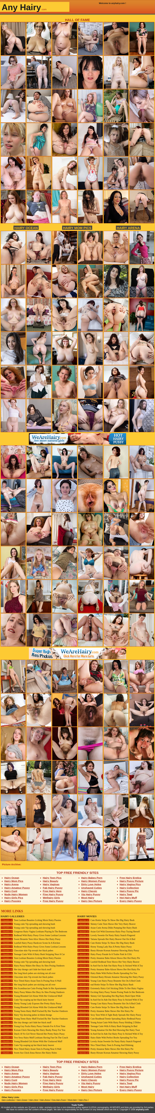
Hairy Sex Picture (91, 901)
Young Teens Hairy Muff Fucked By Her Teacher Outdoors (34, 1011)
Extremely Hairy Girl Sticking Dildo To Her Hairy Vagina (110, 988)
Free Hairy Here (52, 891)
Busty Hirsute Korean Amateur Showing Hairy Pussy (108, 950)
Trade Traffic (78, 1105)
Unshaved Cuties (91, 887)
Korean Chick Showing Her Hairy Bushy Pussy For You (33, 1030)
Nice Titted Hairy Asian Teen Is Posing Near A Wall (31, 981)
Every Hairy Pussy (131, 901)
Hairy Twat (126, 894)
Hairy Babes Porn (91, 877)
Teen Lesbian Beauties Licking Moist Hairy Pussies (31, 920)
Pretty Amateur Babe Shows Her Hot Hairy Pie (105, 1011)
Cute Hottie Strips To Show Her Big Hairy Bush (105, 920)
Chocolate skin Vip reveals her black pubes (27, 950)
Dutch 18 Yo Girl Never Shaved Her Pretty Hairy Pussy (33, 1034)
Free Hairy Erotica (130, 877)
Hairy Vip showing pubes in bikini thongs (26, 1015)
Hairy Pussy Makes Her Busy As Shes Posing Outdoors (32, 965)
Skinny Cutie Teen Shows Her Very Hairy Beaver (106, 924)
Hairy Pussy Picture (131, 881)
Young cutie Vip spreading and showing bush (28, 924)
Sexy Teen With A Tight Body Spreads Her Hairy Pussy (109, 1015)
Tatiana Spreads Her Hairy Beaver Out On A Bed (106, 939)
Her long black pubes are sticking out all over (28, 973)
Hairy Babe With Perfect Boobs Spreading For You (107, 973)
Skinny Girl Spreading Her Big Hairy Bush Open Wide (109, 996)
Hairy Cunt (10, 891)
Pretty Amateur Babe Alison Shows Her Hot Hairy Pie (108, 958)
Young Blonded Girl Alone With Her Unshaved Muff (31, 996)
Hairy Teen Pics (52, 877)
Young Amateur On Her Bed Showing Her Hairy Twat (108, 1030)
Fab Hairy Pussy (53, 887)
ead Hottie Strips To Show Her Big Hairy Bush (105, 984)
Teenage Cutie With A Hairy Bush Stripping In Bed (107, 1026)
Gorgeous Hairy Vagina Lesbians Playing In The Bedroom (34, 931)
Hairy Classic (89, 891)
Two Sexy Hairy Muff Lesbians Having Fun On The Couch (34, 1037)
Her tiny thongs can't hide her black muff (26, 969)
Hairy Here (33, 1100)
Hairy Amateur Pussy (17, 887)
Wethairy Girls (51, 897)
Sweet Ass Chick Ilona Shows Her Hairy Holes (29, 1053)
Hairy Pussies (12, 901)
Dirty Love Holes (91, 884)
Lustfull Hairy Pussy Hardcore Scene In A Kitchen (30, 943)
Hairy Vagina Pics (130, 884)
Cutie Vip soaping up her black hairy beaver (27, 1000)
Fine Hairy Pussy (53, 894)
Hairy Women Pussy (93, 881)
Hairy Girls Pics (13, 897)
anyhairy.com (142, 1109)
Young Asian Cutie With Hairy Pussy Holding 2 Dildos (109, 1022)
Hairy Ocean (26, 228)
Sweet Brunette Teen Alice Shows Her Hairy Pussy (31, 939)
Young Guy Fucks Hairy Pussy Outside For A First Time (33, 1026)
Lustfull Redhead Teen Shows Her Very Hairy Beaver (108, 962)
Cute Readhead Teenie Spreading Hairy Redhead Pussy (109, 1018)
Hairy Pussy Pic (129, 891)
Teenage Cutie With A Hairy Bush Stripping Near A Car (33, 954)
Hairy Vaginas (51, 884)
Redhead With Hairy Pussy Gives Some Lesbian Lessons (33, 935)
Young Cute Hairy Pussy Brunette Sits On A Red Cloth (108, 981)
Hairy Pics (83, 1100)
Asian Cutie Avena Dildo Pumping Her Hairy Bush (107, 928)
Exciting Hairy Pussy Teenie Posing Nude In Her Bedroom (110, 992)
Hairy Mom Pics (77, 228)
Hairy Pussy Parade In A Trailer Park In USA (104, 954)
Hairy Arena (128, 228)
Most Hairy (87, 897)
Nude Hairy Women (16, 894)
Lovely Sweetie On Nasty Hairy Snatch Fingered (106, 935)
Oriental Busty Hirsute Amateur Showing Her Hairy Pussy (110, 977)
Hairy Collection (129, 887)
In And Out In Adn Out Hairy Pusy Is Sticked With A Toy (110, 965)
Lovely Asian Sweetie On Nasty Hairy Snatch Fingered (109, 1041)
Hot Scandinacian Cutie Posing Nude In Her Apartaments (33, 988)
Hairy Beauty (50, 881)
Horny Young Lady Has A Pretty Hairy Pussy (104, 947)
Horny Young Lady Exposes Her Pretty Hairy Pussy (31, 1003)
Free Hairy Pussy (53, 901)
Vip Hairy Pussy (90, 894)
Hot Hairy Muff (128, 897)
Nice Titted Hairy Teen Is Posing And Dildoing (105, 1045)
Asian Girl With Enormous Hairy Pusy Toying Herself (108, 931)
